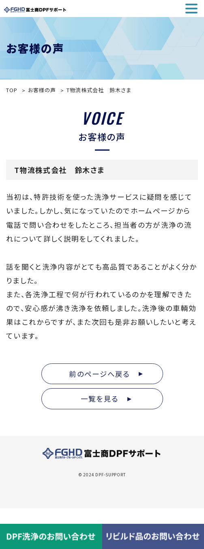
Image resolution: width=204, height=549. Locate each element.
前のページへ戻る (106, 374)
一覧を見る (106, 398)
